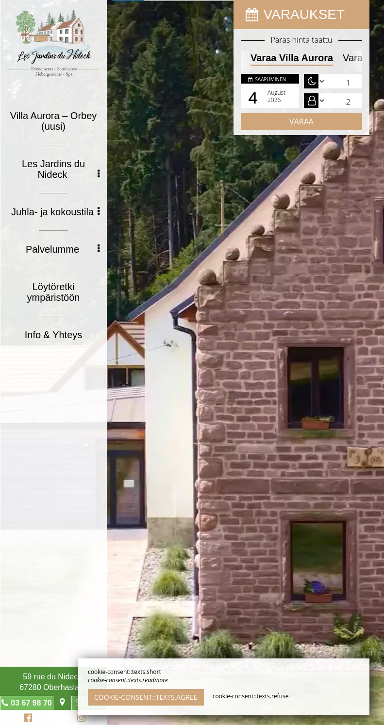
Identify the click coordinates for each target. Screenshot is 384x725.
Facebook (26, 719)
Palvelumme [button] (63, 249)
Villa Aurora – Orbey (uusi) (53, 121)
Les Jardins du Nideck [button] (61, 169)
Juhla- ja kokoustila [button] (55, 212)
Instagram (79, 719)
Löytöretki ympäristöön (53, 292)
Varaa (301, 121)
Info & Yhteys (54, 334)
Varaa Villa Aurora (291, 57)
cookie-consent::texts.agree (146, 697)
